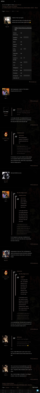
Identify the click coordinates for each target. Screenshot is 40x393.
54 (6, 115)
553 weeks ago (33, 81)
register (16, 4)
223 (7, 260)
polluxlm (6, 258)
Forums (4, 6)
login (20, 4)
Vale (6, 96)
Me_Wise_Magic (6, 138)
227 (8, 26)
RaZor (6, 345)
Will (7, 25)
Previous (7, 11)
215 (7, 181)
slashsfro (6, 113)
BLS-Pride (6, 180)
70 (6, 140)
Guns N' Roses (12, 6)
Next (18, 11)
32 (6, 347)
